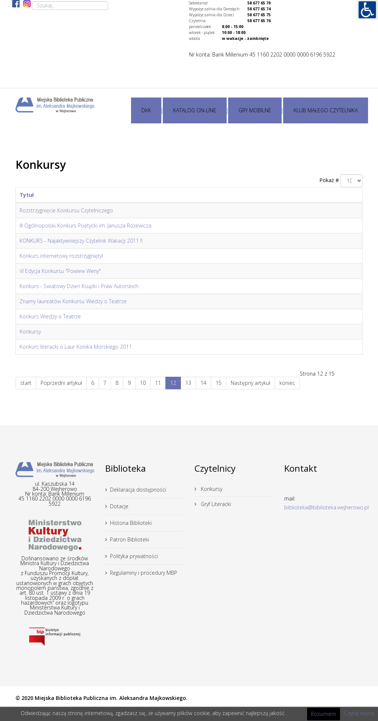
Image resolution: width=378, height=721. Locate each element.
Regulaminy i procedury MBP (143, 572)
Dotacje (119, 506)
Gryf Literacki (215, 504)
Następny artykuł (250, 382)
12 (173, 382)
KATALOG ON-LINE (194, 110)
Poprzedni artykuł (61, 382)
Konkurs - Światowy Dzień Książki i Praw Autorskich (79, 286)
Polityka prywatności (134, 556)
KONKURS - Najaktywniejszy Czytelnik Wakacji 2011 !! (81, 240)
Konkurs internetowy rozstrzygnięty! (61, 255)
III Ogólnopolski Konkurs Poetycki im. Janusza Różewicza (85, 225)
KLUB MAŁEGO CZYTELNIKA (325, 110)
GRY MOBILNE (254, 110)
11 (158, 382)
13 (188, 382)
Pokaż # (329, 180)
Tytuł (27, 194)
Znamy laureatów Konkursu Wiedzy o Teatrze (73, 301)
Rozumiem (323, 713)
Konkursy (30, 331)
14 (203, 382)
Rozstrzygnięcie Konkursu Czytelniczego (66, 210)
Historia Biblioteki (131, 522)
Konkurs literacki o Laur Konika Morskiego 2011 (76, 346)
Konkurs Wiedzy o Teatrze (50, 316)
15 (218, 382)
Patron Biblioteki (129, 539)
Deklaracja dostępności (138, 489)
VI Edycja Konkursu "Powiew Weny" (60, 270)
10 (143, 382)
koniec (287, 382)
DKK (146, 110)
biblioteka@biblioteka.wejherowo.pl (326, 507)
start (25, 382)
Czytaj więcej (359, 713)
